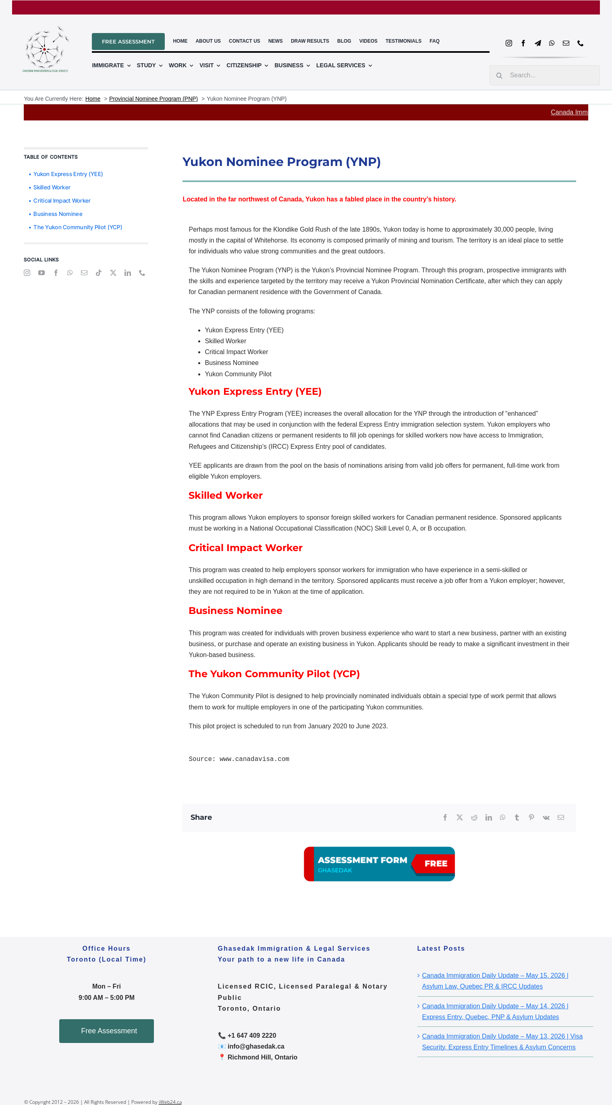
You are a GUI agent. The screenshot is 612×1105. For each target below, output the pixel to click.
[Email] (561, 817)
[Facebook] (445, 817)
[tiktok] (98, 273)
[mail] (566, 43)
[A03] (379, 834)
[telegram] (538, 43)
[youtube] (41, 273)
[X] (459, 817)
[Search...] (545, 75)
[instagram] (509, 43)
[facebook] (523, 43)
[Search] (500, 75)
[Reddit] (474, 817)
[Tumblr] (517, 817)
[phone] (580, 43)
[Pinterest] (531, 817)
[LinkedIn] (488, 817)
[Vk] (546, 817)
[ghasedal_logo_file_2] (46, 20)
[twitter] (113, 273)
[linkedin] (127, 273)
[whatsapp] (552, 43)
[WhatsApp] (503, 817)
